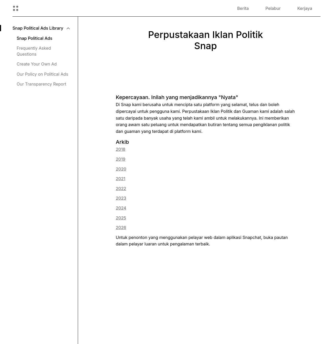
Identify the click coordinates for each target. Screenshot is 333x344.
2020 (121, 169)
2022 (121, 188)
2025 (121, 217)
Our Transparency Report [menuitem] (41, 84)
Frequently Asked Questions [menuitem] (34, 51)
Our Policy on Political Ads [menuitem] (42, 74)
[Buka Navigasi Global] (15, 8)
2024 (121, 208)
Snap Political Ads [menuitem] (34, 38)
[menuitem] (40, 28)
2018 (120, 149)
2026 (121, 227)
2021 (120, 178)
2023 (121, 198)
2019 (120, 159)
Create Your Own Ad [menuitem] (37, 64)
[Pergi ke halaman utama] (40, 8)
